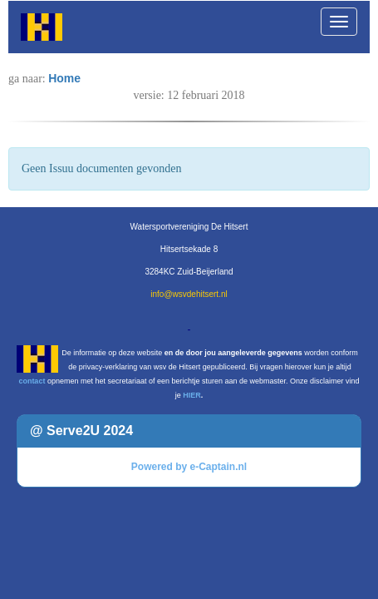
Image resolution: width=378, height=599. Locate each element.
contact (31, 381)
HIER (192, 395)
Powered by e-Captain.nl (189, 467)
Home (64, 78)
